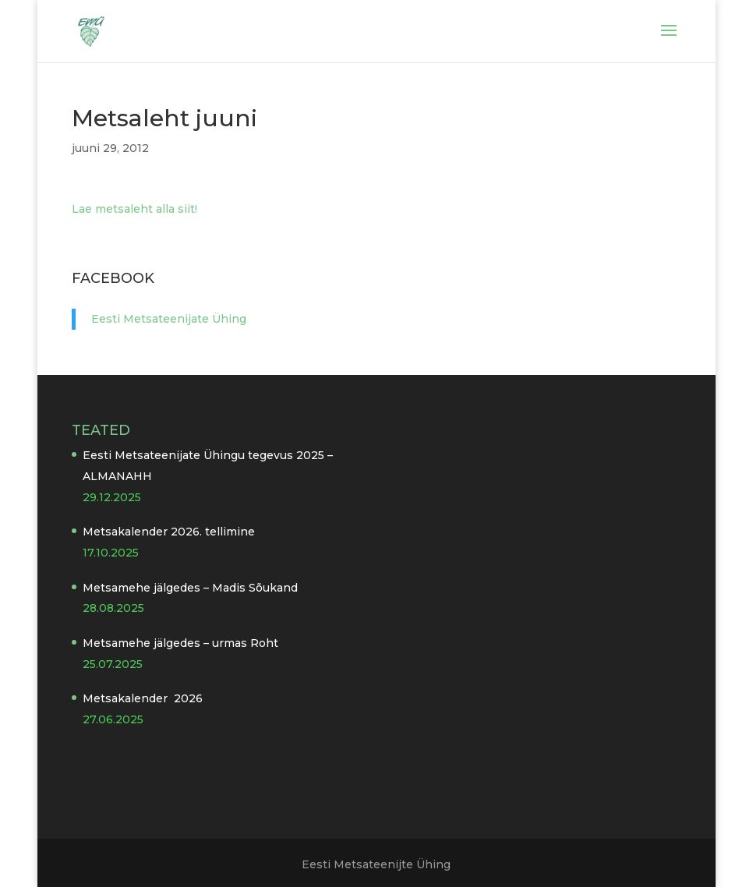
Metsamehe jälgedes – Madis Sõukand (190, 588)
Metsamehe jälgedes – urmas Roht (180, 643)
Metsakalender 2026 (143, 698)
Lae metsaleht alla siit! (134, 209)
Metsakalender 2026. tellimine (169, 532)
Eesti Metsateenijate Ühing (168, 319)
